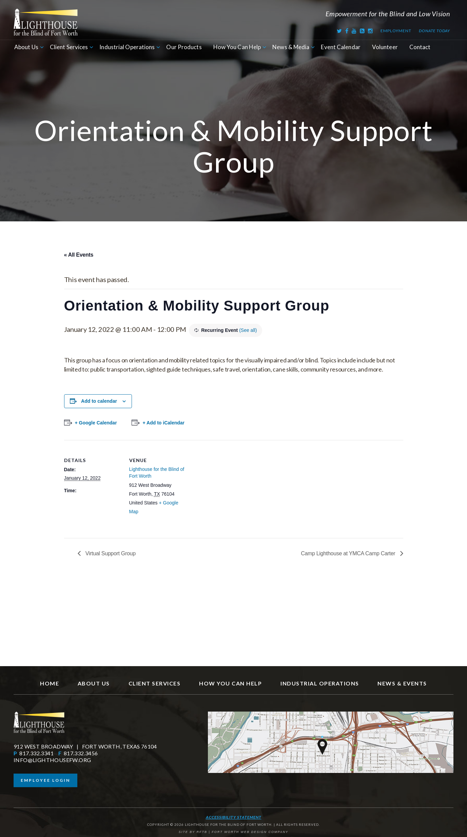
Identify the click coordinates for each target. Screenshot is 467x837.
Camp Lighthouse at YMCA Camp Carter (348, 553)
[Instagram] (370, 30)
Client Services (69, 47)
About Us (26, 47)
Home (49, 683)
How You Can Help (237, 47)
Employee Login (45, 780)
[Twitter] (339, 30)
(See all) (248, 330)
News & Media (290, 47)
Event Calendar (340, 47)
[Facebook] (347, 30)
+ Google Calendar (96, 422)
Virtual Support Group (110, 553)
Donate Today (434, 30)
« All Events (79, 255)
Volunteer (385, 47)
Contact (420, 47)
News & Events (402, 683)
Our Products (183, 47)
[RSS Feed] (362, 30)
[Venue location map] (230, 487)
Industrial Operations (127, 47)
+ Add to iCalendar (163, 422)
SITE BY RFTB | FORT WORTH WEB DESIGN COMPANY (234, 832)
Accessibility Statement (233, 817)
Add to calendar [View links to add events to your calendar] (99, 401)
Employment (396, 30)
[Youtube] (354, 30)
